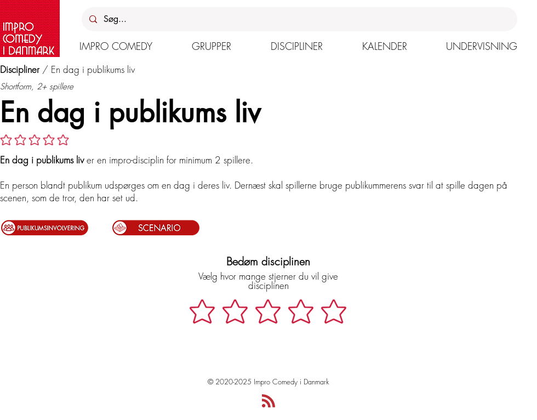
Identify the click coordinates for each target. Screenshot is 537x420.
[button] (116, 46)
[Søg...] (299, 19)
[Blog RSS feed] (268, 401)
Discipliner (19, 69)
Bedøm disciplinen (268, 261)
